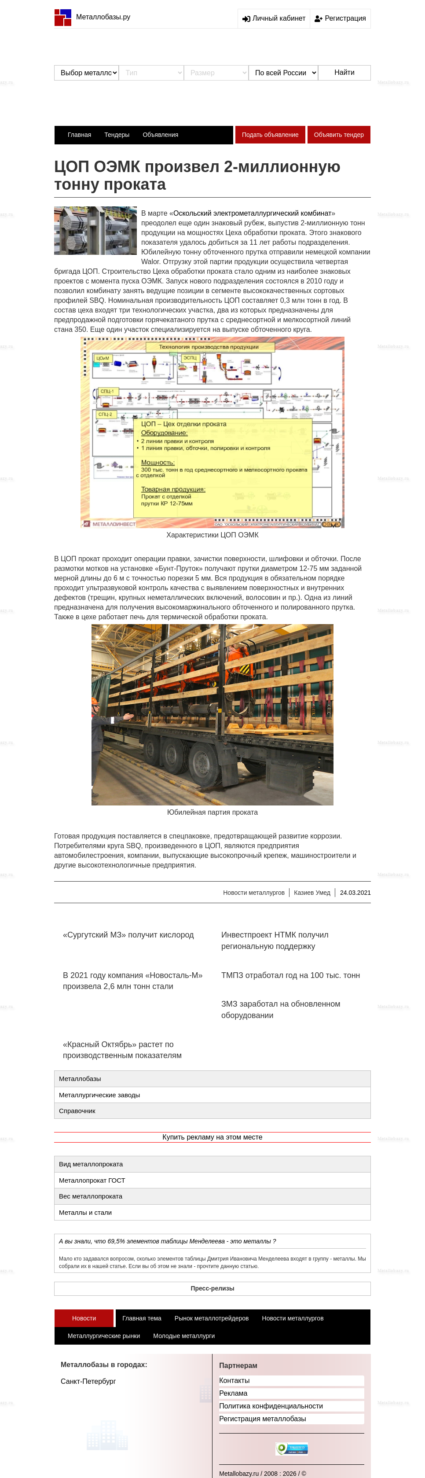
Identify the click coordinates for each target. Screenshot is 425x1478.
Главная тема (141, 1318)
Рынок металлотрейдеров (212, 1318)
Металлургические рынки (104, 1335)
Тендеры (116, 134)
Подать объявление (270, 134)
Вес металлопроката (90, 1196)
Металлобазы (80, 1078)
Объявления (160, 134)
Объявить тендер (339, 134)
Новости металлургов (254, 892)
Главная (79, 134)
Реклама (233, 1393)
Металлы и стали (85, 1212)
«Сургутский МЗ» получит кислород (128, 934)
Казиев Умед (312, 892)
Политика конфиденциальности (271, 1406)
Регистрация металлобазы (262, 1419)
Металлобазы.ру (92, 17)
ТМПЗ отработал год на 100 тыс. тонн (290, 975)
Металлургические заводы (99, 1095)
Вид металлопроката (91, 1164)
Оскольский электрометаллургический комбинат (252, 213)
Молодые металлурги (184, 1335)
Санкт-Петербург (88, 1381)
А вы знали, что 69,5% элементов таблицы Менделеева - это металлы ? (167, 1241)
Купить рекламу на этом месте (212, 1137)
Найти (344, 72)
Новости (84, 1318)
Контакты (234, 1380)
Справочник (77, 1110)
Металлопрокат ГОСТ (92, 1180)
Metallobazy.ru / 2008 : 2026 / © (262, 1473)
